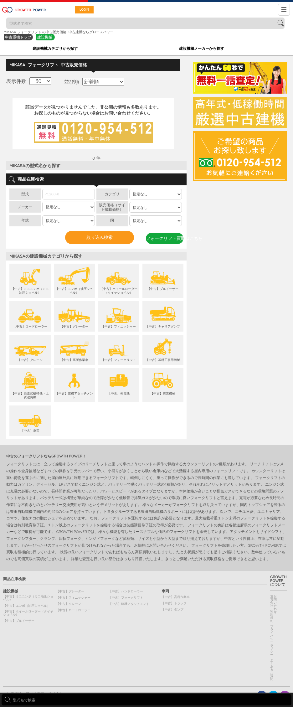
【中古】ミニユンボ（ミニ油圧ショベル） (28, 597)
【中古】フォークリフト (126, 598)
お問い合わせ (275, 604)
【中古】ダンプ (172, 609)
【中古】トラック (174, 603)
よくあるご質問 (271, 669)
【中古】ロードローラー (73, 610)
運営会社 (271, 601)
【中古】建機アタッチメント (129, 604)
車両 (165, 591)
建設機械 (44, 37)
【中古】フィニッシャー (73, 598)
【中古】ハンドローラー (126, 591)
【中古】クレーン (68, 604)
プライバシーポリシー (271, 640)
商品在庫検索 (14, 579)
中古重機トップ (18, 37)
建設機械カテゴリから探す (55, 48)
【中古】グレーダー (70, 591)
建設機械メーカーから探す (201, 48)
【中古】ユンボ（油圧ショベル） (26, 606)
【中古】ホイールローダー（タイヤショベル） (28, 613)
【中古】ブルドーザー (18, 621)
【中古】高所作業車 (176, 597)
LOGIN (84, 10)
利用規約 (271, 616)
